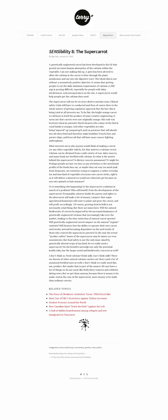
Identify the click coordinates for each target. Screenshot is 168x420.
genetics (90, 379)
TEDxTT (109, 36)
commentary (81, 379)
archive (62, 379)
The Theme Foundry (91, 412)
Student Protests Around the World (68, 332)
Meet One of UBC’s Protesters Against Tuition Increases (79, 328)
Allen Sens (55, 65)
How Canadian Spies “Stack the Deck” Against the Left (78, 336)
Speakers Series (92, 36)
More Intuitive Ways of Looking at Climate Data (68, 385)
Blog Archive (124, 36)
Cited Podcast (58, 36)
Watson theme (74, 412)
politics (103, 379)
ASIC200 (74, 36)
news (97, 379)
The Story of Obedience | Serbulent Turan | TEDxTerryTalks (81, 323)
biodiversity (70, 379)
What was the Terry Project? (84, 42)
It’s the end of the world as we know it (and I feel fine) (74, 389)
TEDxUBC (41, 36)
